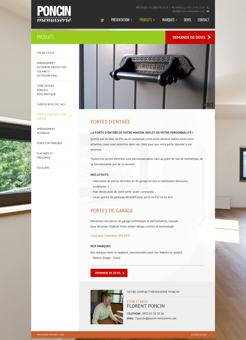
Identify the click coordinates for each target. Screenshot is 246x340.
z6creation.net (199, 334)
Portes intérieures (49, 143)
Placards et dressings (45, 155)
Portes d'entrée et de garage (51, 116)
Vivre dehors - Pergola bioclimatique (46, 90)
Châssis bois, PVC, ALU (51, 104)
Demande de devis (189, 37)
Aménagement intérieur (46, 131)
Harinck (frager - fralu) (106, 258)
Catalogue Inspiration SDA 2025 (110, 235)
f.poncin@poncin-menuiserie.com (156, 318)
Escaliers (43, 167)
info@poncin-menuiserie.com (188, 11)
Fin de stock (45, 53)
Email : (131, 318)
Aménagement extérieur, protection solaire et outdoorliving (51, 69)
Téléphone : (134, 313)
